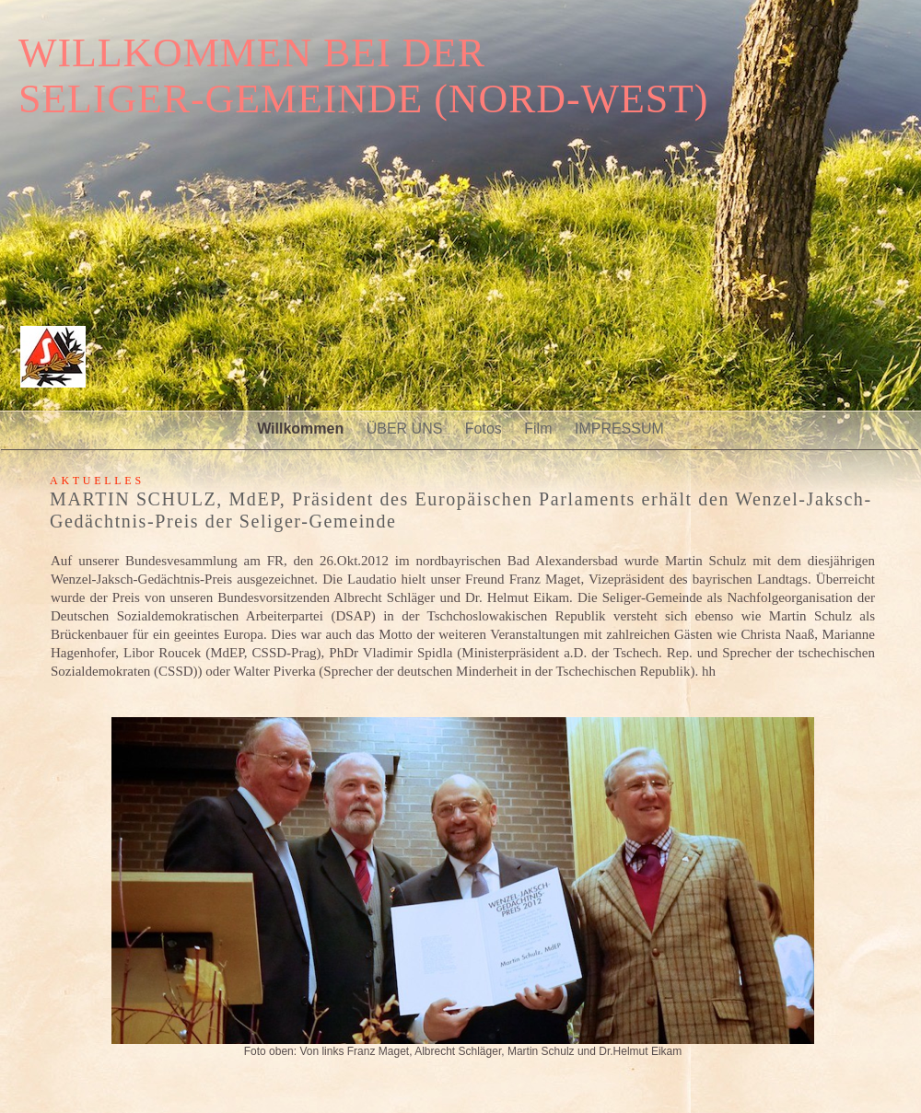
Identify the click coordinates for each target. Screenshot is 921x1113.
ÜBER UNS (407, 428)
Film (540, 428)
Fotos (485, 428)
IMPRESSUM (619, 428)
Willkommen (302, 428)
